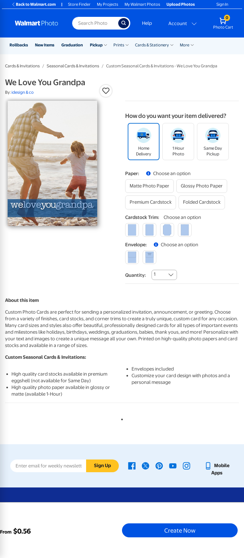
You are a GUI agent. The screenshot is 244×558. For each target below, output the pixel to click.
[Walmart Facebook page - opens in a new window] (132, 465)
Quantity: (135, 275)
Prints (118, 45)
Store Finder (79, 4)
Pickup (96, 45)
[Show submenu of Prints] (127, 44)
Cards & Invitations (22, 66)
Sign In (222, 4)
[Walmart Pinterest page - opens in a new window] (159, 465)
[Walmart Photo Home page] (37, 23)
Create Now (179, 530)
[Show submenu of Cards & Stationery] (172, 44)
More (184, 45)
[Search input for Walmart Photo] (95, 23)
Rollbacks (19, 45)
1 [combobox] (154, 274)
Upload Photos (180, 4)
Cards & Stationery (152, 45)
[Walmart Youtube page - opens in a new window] (173, 465)
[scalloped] (185, 230)
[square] (132, 230)
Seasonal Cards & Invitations (73, 66)
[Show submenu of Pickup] (105, 44)
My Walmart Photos (142, 4)
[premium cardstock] (150, 202)
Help (147, 23)
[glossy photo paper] (201, 186)
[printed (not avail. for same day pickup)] (149, 257)
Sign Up (102, 465)
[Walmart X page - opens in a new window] (145, 465)
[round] (149, 230)
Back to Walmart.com (33, 4)
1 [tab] (121, 418)
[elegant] (167, 230)
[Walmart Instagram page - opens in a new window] (186, 465)
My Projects (107, 4)
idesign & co (22, 92)
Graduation (72, 45)
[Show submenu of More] (192, 44)
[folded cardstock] (202, 202)
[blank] (132, 257)
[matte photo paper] (149, 186)
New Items (44, 45)
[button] (106, 91)
